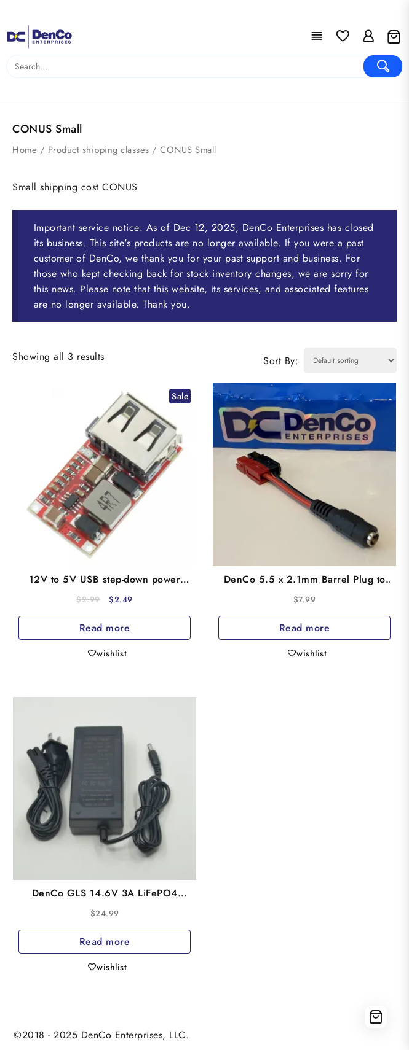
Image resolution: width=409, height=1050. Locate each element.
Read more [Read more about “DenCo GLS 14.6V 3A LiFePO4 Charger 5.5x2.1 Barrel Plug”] (104, 942)
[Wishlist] (342, 36)
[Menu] (316, 36)
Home (24, 150)
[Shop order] (350, 360)
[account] (368, 36)
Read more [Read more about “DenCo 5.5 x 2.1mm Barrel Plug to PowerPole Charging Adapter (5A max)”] (304, 628)
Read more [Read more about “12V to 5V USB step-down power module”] (104, 628)
